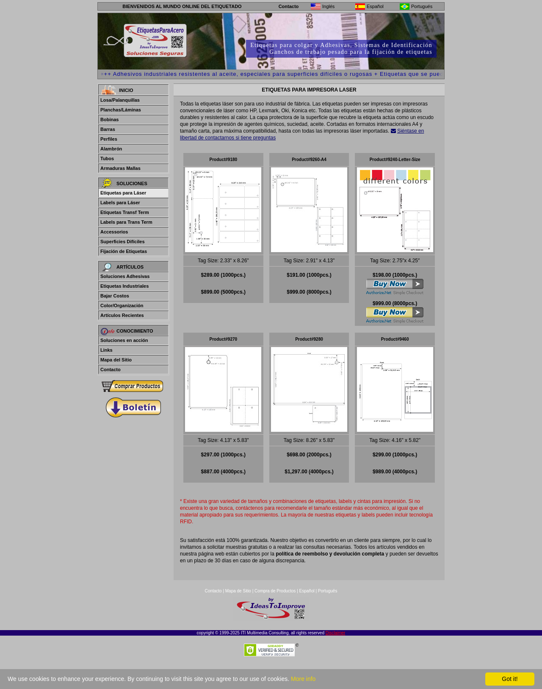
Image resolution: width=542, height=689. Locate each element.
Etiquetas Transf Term (124, 212)
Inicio (126, 90)
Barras (107, 129)
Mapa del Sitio (116, 359)
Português (327, 621)
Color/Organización (121, 305)
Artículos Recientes (122, 315)
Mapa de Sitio (238, 621)
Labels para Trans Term (126, 222)
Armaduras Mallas (120, 168)
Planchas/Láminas (120, 109)
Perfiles (108, 139)
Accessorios (114, 231)
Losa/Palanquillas (120, 100)
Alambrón (111, 148)
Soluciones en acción (124, 340)
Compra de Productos (275, 621)
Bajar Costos (114, 295)
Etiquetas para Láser (123, 192)
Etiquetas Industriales (124, 286)
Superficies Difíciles (122, 241)
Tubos (107, 158)
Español (307, 621)
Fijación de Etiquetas (123, 251)
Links (106, 350)
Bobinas (109, 119)
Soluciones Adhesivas (124, 276)
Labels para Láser (120, 202)
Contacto (289, 6)
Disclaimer (336, 663)
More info (303, 678)
